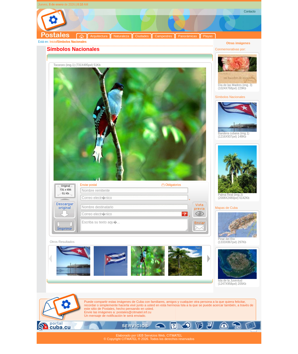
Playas (147, 328)
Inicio (52, 41)
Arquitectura (55, 328)
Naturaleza (74, 328)
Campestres (109, 328)
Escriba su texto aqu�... (134, 225)
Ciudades (91, 328)
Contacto (250, 11)
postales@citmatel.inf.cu (133, 312)
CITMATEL (174, 335)
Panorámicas (130, 328)
